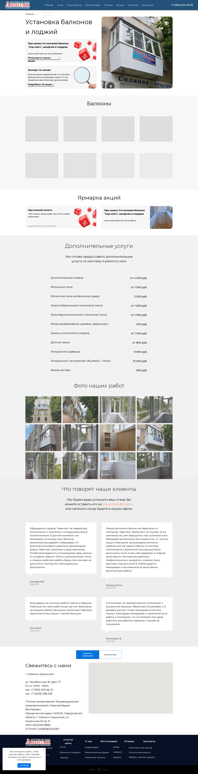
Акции (120, 5)
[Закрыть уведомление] (44, 749)
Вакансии (147, 5)
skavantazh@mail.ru (118, 504)
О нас (60, 5)
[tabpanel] (99, 697)
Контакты (133, 5)
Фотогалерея (93, 5)
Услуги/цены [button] (74, 5)
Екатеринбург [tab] (110, 655)
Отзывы (108, 5)
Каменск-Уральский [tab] (87, 654)
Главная (49, 5)
